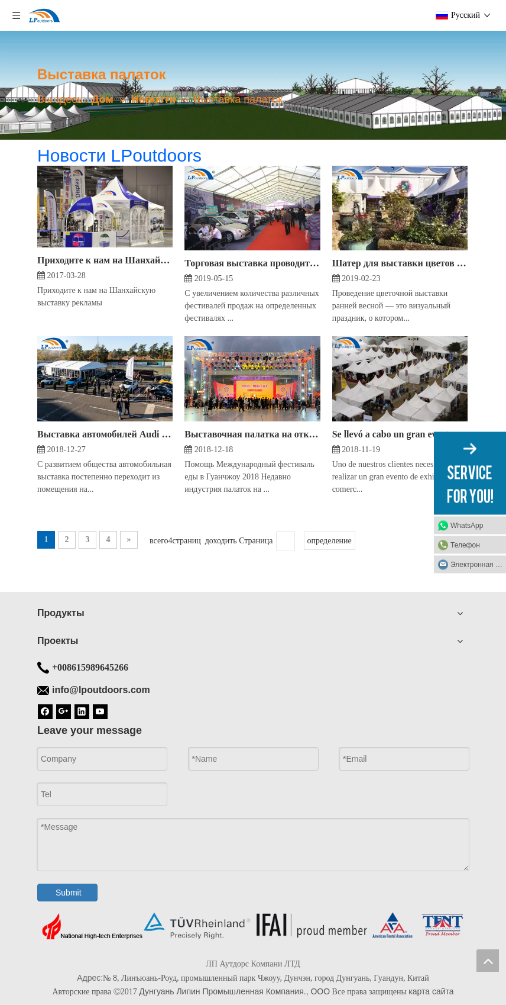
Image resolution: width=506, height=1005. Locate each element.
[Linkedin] (81, 711)
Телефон (465, 545)
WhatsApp (466, 525)
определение (329, 540)
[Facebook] (45, 711)
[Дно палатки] (253, 926)
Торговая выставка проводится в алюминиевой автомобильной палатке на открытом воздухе (252, 263)
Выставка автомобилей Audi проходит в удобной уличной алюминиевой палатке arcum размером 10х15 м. (105, 434)
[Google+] (63, 711)
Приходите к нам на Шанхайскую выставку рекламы (105, 260)
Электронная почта (478, 565)
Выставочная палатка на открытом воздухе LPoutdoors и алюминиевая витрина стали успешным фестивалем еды (252, 434)
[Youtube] (100, 711)
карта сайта (430, 991)
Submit (69, 892)
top (487, 960)
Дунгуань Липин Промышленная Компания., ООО (234, 991)
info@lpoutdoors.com (101, 690)
